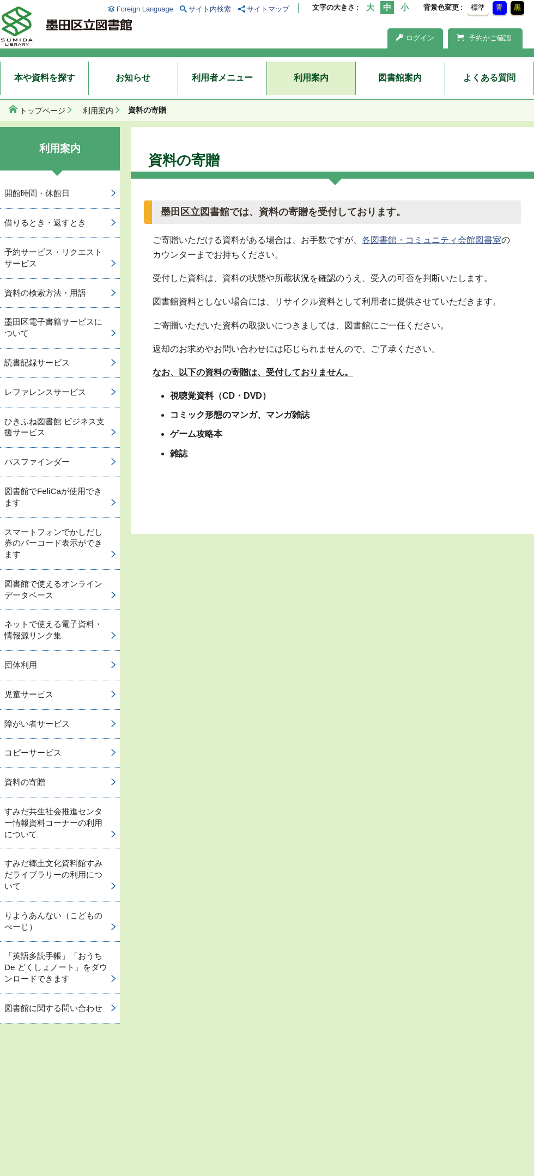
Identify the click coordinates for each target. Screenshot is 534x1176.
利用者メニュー (222, 77)
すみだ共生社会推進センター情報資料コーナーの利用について (53, 823)
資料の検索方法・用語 (45, 292)
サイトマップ (268, 9)
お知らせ (133, 77)
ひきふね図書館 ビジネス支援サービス (54, 427)
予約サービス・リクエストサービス (53, 257)
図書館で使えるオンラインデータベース (53, 589)
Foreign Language (145, 9)
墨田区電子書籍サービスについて (53, 327)
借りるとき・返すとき (45, 222)
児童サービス (28, 694)
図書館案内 (400, 77)
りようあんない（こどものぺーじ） (53, 921)
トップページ (42, 110)
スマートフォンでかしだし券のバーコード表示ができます (53, 543)
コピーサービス (33, 752)
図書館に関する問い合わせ (53, 1008)
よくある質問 (489, 77)
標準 (478, 7)
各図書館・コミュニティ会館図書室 (431, 240)
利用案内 (311, 77)
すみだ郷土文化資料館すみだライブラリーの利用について (53, 874)
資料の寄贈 (24, 782)
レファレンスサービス (45, 392)
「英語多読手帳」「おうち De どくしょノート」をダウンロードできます (55, 967)
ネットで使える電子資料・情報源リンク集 (53, 629)
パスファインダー (37, 461)
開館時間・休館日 (37, 193)
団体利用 (20, 664)
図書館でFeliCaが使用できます (53, 496)
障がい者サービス (37, 723)
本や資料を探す (44, 77)
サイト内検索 (210, 9)
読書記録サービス (37, 362)
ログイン (415, 38)
